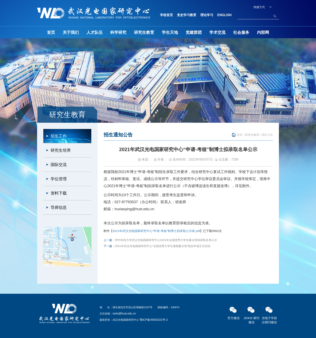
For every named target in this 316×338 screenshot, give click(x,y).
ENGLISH (224, 15)
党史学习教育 (186, 15)
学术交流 (217, 32)
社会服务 (241, 32)
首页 (51, 32)
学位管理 (59, 179)
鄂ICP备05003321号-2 (154, 319)
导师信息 (59, 207)
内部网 (263, 32)
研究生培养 (61, 150)
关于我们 (71, 32)
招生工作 (59, 136)
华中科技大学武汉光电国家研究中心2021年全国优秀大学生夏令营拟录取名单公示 (166, 240)
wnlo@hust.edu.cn (124, 313)
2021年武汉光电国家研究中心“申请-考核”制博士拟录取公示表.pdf (156, 231)
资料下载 (59, 193)
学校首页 (166, 15)
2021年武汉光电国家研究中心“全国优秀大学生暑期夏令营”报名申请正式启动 (162, 246)
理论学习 (206, 15)
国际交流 (59, 164)
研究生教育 (144, 32)
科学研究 (118, 32)
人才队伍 (94, 32)
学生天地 (170, 32)
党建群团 (194, 32)
